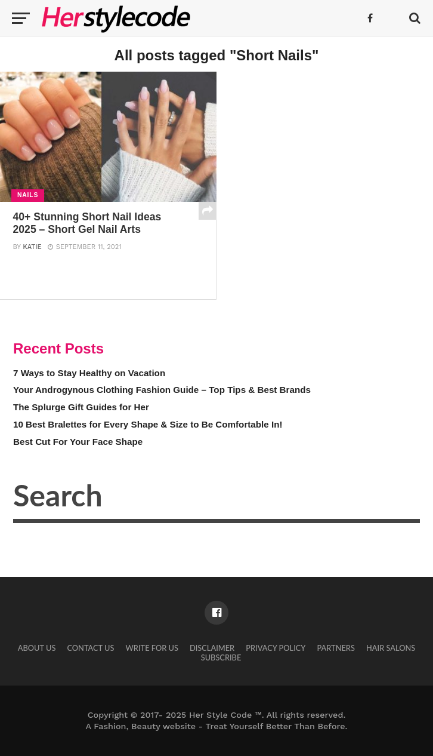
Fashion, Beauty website (145, 726)
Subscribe (221, 657)
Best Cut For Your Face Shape (78, 442)
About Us (37, 648)
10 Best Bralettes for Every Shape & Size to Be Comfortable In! (148, 424)
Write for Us (152, 648)
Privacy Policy (275, 648)
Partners (336, 648)
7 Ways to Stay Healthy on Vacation (89, 373)
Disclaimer (212, 648)
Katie (32, 247)
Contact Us (90, 648)
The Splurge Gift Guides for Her (81, 407)
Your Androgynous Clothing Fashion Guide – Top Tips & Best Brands (162, 390)
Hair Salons (390, 648)
